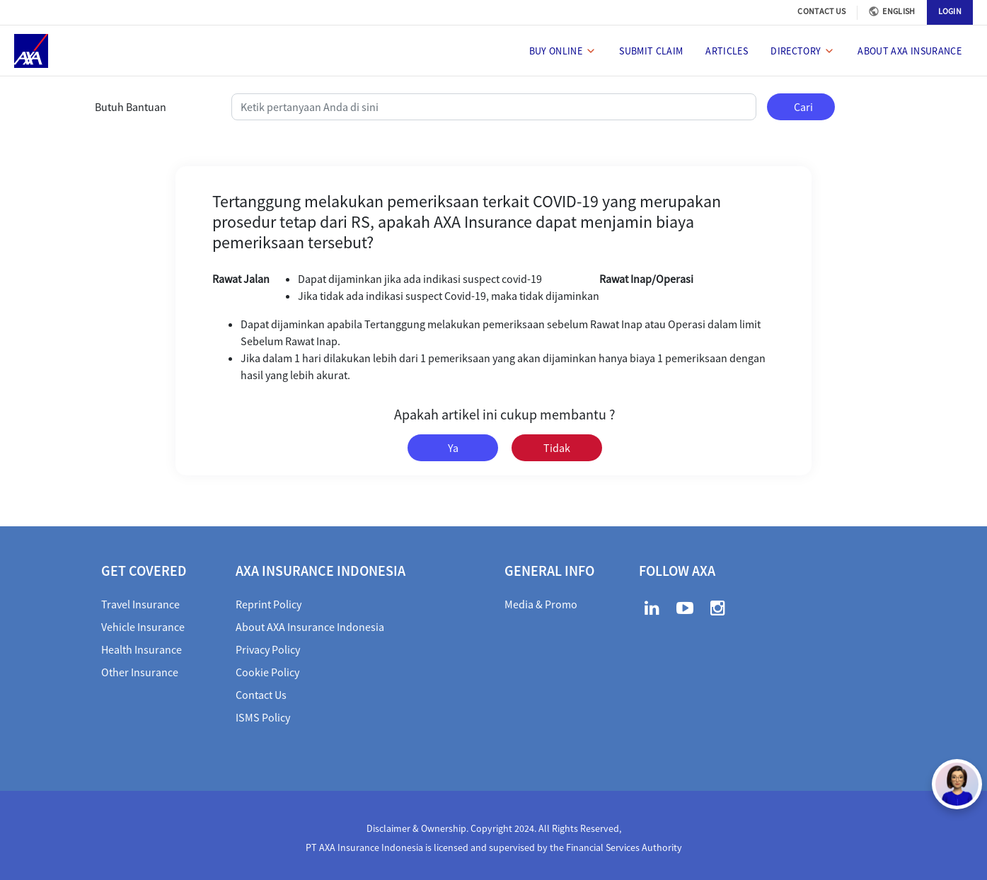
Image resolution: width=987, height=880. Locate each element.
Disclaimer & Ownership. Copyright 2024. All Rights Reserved (492, 828)
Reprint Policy (268, 604)
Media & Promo (540, 604)
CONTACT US (821, 11)
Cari (803, 107)
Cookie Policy (267, 672)
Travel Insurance (140, 604)
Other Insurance (139, 672)
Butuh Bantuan (130, 107)
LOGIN (950, 11)
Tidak (556, 448)
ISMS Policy (263, 717)
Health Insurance (141, 649)
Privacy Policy (268, 649)
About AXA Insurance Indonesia (310, 627)
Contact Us (261, 695)
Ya (453, 448)
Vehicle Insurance (143, 627)
